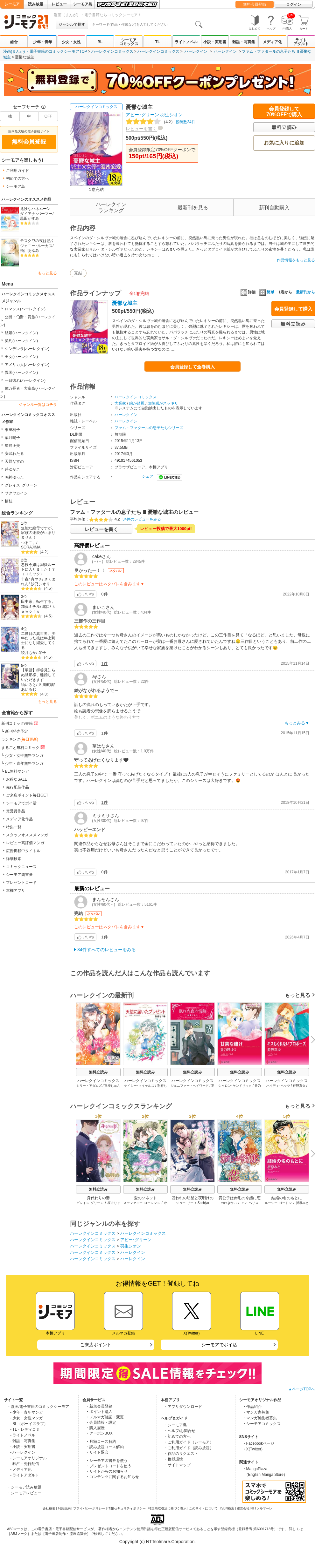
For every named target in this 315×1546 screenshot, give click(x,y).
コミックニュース (21, 866)
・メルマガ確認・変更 (105, 1417)
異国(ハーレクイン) (21, 372)
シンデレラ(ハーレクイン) (27, 348)
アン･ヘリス (249, 1203)
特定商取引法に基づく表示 (167, 1508)
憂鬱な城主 (124, 303)
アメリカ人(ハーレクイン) (27, 364)
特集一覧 (13, 827)
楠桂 (8, 501)
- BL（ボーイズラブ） (29, 1424)
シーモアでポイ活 (21, 803)
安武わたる (14, 453)
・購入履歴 (95, 1428)
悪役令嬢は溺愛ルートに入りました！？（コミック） (38, 569)
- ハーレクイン (22, 1452)
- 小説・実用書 (22, 1446)
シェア (147, 476)
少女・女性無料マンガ (24, 755)
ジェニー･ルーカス (36, 246)
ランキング (19, 739)
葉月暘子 (12, 437)
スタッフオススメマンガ (27, 835)
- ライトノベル (22, 1435)
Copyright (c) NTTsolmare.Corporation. (157, 1541)
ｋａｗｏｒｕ (38, 609)
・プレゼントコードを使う (108, 1466)
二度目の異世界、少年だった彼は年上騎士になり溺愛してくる (38, 640)
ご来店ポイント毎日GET (27, 795)
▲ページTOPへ (301, 1389)
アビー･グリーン (142, 114)
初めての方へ (17, 178)
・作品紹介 (252, 1406)
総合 (14, 42)
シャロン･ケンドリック (235, 1085)
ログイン (293, 4)
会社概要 (49, 1508)
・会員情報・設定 (101, 1422)
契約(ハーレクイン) (21, 341)
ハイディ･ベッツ (278, 1085)
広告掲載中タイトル (23, 851)
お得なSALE (16, 779)
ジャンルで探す (72, 24)
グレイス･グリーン (21, 485)
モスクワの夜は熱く (37, 241)
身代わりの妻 (98, 1198)
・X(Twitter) (252, 1449)
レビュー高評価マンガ (25, 843)
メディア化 (272, 42)
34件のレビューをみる (141, 519)
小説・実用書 (214, 42)
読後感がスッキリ (163, 403)
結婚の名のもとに (286, 1198)
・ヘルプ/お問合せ (179, 1430)
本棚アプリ (15, 890)
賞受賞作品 (15, 811)
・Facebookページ (258, 1443)
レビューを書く (141, 128)
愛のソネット (145, 1198)
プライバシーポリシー (89, 1508)
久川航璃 (46, 684)
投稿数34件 (160, 122)
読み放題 (35, 4)
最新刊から (305, 292)
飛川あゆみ (29, 250)
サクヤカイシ (16, 493)
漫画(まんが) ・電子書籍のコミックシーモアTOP (45, 51)
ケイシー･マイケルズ (139, 1085)
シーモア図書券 (19, 874)
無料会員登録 (254, 4)
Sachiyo (203, 1203)
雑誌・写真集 (243, 42)
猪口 (46, 606)
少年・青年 (42, 42)
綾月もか (28, 652)
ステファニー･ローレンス (141, 1203)
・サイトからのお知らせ (107, 1471)
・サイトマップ (177, 1465)
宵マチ (36, 579)
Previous (74, 1039)
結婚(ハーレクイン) (21, 333)
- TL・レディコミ (25, 1429)
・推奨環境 (173, 1459)
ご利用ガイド (17, 170)
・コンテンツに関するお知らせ (112, 1477)
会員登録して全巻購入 (192, 366)
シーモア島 (82, 4)
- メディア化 (21, 1469)
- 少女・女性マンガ (26, 1418)
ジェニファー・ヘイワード (190, 1085)
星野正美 (12, 445)
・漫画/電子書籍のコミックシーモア (38, 1406)
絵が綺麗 (136, 403)
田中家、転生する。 (38, 601)
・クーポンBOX (99, 1433)
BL (99, 42)
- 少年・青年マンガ (26, 1412)
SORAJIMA (30, 547)
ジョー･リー (184, 1203)
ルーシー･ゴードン (278, 1203)
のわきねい (229, 1203)
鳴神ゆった (14, 477)
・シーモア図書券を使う (107, 1460)
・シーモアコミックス (261, 1424)
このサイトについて (203, 1508)
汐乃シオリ (40, 584)
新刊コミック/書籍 (20, 723)
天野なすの (14, 461)
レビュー (59, 4)
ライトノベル (186, 42)
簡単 (266, 292)
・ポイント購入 (99, 1411)
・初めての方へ (177, 1436)
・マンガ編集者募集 (259, 1418)
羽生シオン (171, 114)
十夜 (25, 579)
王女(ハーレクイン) (21, 356)
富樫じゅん (112, 1085)
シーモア (12, 4)
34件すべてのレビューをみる (106, 949)
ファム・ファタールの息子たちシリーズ (149, 428)
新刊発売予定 (16, 731)
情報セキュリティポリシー (127, 1508)
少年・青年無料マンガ (24, 763)
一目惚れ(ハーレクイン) (25, 380)
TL (157, 42)
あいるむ (28, 689)
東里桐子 (12, 429)
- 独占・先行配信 (24, 1464)
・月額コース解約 (101, 1441)
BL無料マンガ (17, 771)
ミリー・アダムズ (89, 1085)
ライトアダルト (301, 42)
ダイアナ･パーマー (36, 214)
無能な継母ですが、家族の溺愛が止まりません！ (38, 533)
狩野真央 (299, 1085)
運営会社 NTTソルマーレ (254, 1508)
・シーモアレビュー (24, 1493)
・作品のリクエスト (181, 1453)
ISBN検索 (227, 1508)
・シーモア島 (175, 1425)
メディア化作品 (19, 819)
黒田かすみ (29, 218)
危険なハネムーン (35, 208)
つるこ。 (28, 543)
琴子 (42, 652)
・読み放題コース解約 (105, 1447)
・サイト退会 (97, 1452)
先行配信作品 (17, 787)
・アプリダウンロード (183, 1406)
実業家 (120, 403)
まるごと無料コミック (23, 747)
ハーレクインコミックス (112, 51)
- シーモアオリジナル (28, 1458)
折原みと (302, 1203)
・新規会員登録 (99, 1406)
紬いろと (28, 684)
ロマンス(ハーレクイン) (25, 309)
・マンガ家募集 (255, 1412)
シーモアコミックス (128, 42)
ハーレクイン (196, 51)
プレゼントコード (21, 882)
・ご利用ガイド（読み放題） (189, 1448)
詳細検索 (13, 859)
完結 (78, 273)
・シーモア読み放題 (24, 1487)
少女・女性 (71, 42)
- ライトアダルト (24, 1475)
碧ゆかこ (12, 469)
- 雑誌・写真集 (22, 1441)
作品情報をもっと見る (296, 260)
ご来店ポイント (95, 1344)
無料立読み (98, 1072)
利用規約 (64, 1508)
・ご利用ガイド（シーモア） (189, 1442)
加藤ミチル (30, 606)
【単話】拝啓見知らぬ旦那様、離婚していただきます (38, 675)
